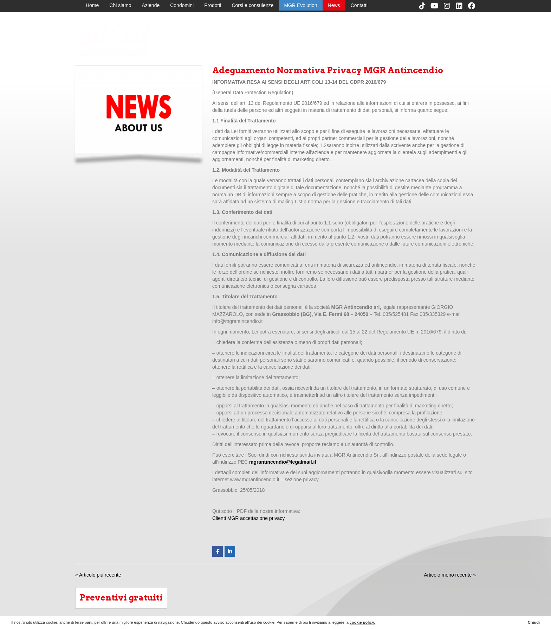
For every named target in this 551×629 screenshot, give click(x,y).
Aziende (151, 5)
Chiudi (534, 622)
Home (92, 5)
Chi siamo (120, 5)
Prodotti (212, 5)
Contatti (359, 5)
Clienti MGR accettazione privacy (248, 518)
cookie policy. (362, 622)
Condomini (182, 5)
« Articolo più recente (98, 575)
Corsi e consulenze (252, 5)
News (334, 5)
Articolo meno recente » (450, 575)
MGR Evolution (300, 5)
